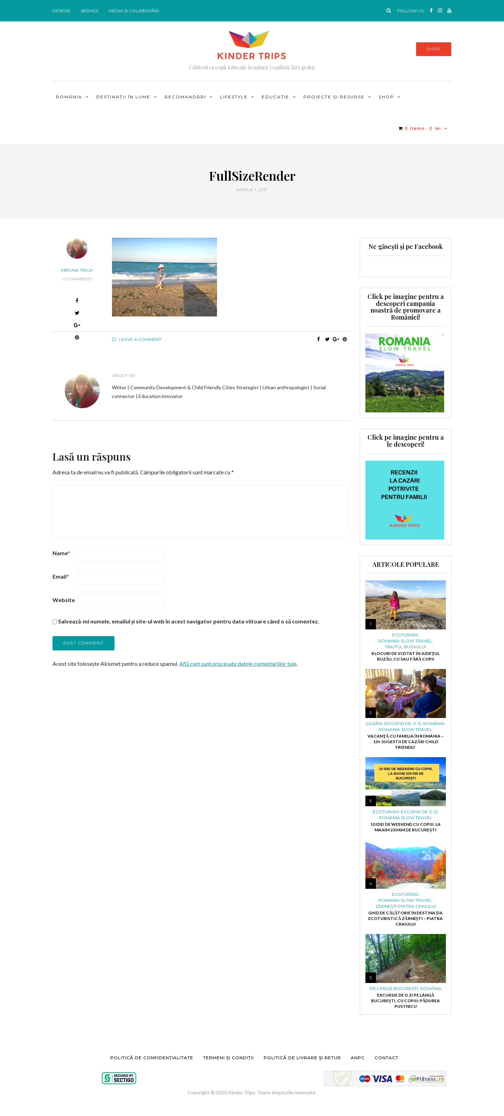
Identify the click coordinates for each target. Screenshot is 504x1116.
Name (61, 553)
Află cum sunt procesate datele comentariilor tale (237, 663)
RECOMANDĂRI (185, 96)
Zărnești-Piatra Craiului (406, 906)
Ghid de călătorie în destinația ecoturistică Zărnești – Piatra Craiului (405, 918)
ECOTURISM (405, 635)
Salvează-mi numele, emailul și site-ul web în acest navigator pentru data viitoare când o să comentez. (188, 621)
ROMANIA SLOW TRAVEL (405, 641)
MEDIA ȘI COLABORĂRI (134, 10)
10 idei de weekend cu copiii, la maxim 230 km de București (405, 827)
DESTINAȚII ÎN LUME (123, 96)
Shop (386, 96)
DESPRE (61, 10)
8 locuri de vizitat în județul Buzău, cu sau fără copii (405, 656)
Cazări (374, 723)
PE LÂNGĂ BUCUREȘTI (394, 988)
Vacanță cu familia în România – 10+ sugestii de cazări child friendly (406, 741)
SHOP (434, 49)
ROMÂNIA (69, 96)
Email (60, 576)
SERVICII (89, 10)
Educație (275, 96)
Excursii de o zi (402, 723)
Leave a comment (136, 339)
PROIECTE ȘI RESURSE (334, 96)
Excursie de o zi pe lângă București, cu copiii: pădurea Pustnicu (405, 1000)
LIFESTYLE (234, 96)
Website (63, 600)
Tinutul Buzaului (405, 647)
